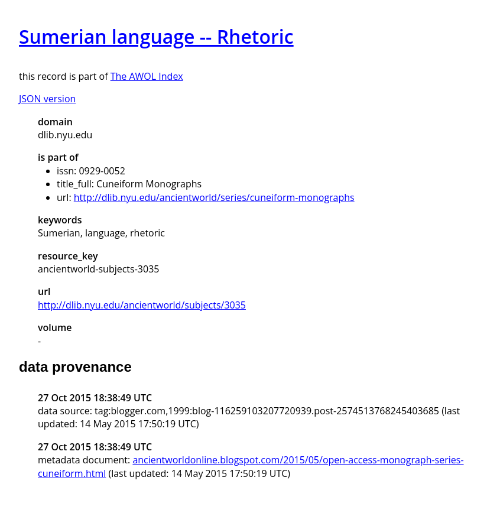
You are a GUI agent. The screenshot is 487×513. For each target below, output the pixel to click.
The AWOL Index (147, 76)
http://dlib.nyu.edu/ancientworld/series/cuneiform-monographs (214, 197)
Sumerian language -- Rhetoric (156, 36)
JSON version (47, 98)
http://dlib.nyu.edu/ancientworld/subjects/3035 (142, 304)
